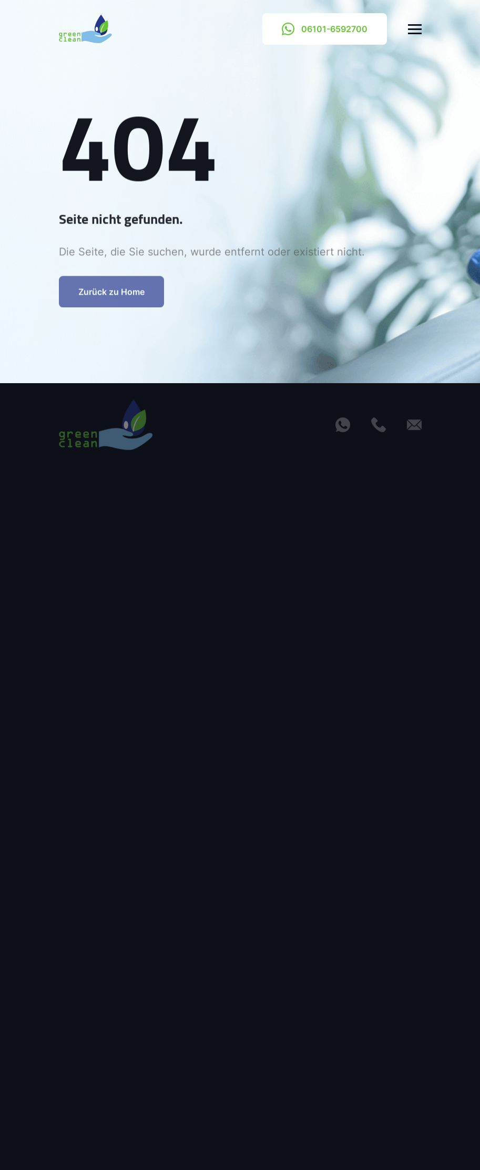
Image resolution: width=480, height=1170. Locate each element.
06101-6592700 (324, 29)
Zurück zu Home (111, 299)
